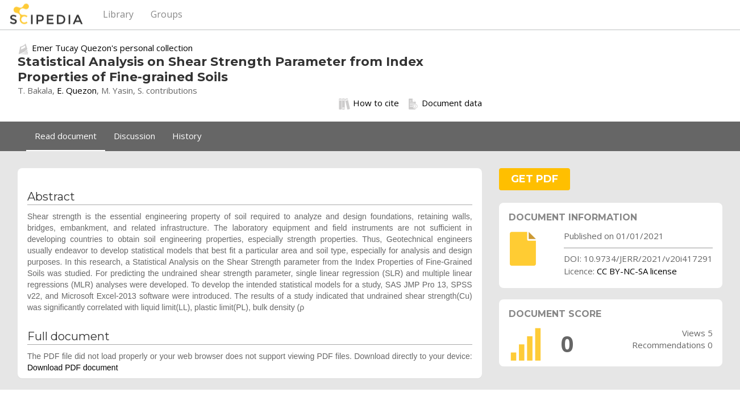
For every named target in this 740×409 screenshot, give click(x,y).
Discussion (134, 135)
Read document (66, 135)
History (187, 135)
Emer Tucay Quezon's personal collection (112, 47)
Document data (445, 103)
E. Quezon (77, 90)
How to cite (369, 103)
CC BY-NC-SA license (637, 271)
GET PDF (534, 179)
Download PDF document (72, 367)
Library (118, 14)
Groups (166, 14)
